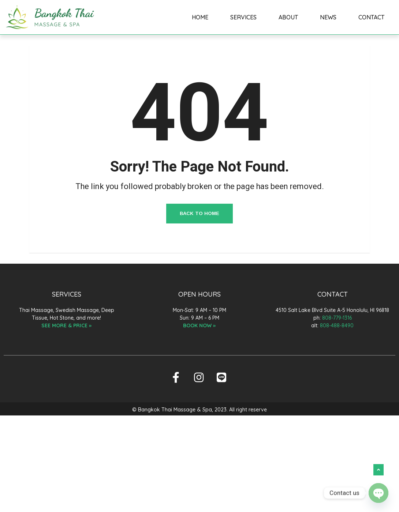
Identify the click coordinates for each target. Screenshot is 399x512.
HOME (200, 17)
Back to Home (199, 213)
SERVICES (243, 17)
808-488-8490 (337, 325)
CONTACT (371, 17)
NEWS (328, 17)
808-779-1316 (337, 318)
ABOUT (288, 17)
